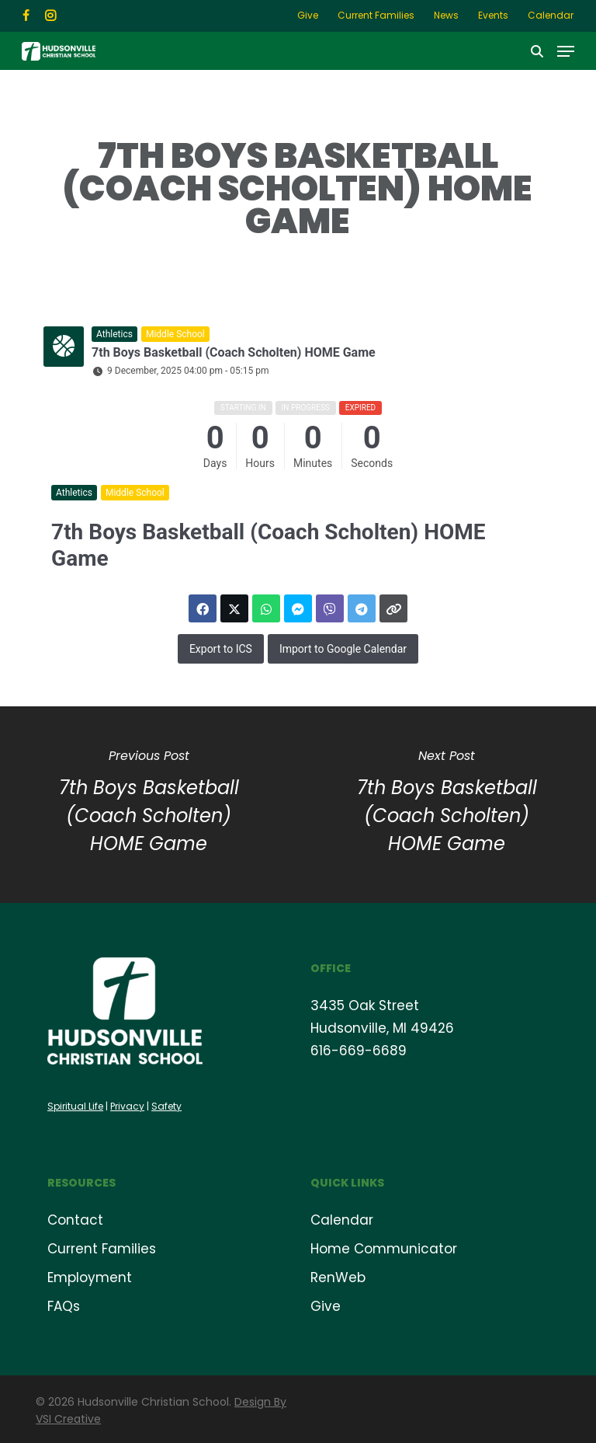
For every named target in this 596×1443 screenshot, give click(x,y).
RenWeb (338, 1277)
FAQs (63, 1306)
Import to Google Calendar (343, 649)
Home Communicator (383, 1248)
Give (325, 1306)
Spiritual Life (75, 1106)
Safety (166, 1106)
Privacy (127, 1106)
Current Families (101, 1248)
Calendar (341, 1220)
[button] (565, 51)
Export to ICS (220, 649)
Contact (75, 1220)
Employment (89, 1277)
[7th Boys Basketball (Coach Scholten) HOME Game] (447, 804)
